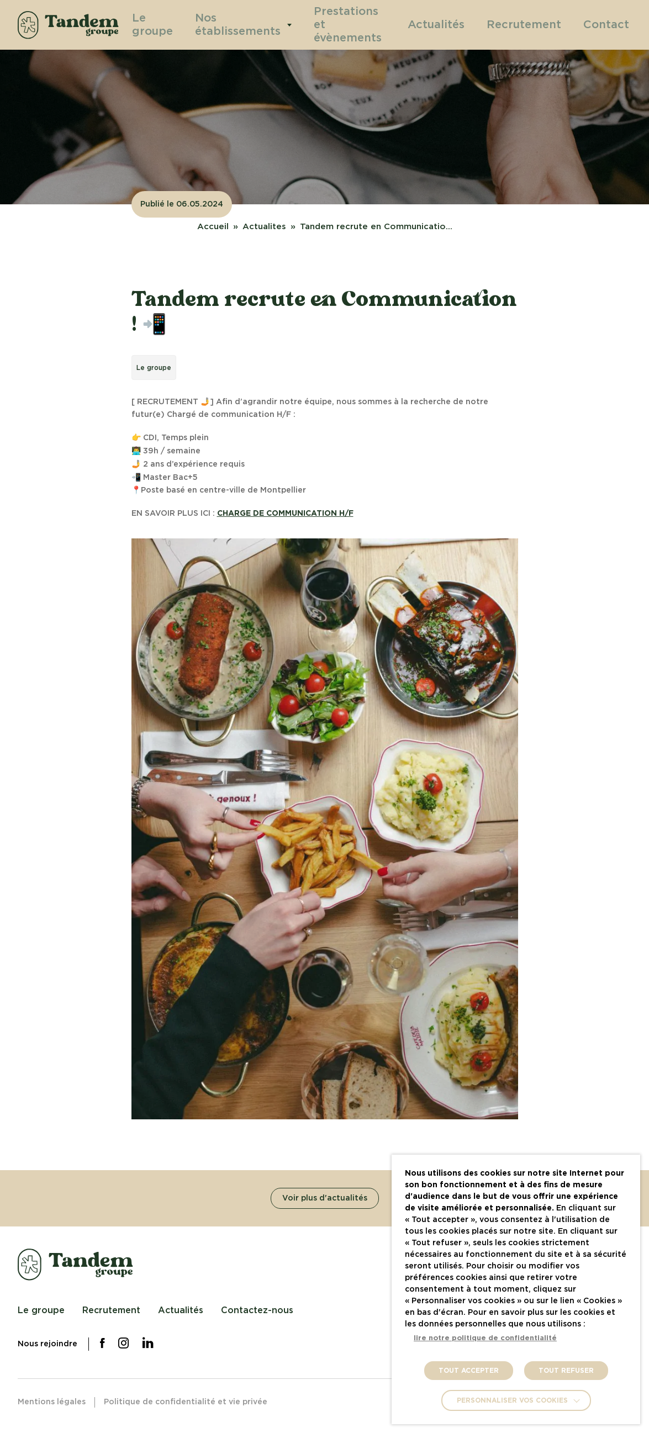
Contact (611, 24)
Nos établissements (243, 24)
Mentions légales (52, 1402)
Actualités (467, 24)
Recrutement (542, 24)
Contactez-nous (257, 1310)
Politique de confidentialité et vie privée (185, 1402)
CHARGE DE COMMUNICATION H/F (285, 513)
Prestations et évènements (349, 24)
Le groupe (164, 24)
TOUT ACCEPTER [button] (469, 1370)
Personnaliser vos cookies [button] (512, 1400)
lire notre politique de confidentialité (485, 1338)
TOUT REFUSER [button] (566, 1370)
